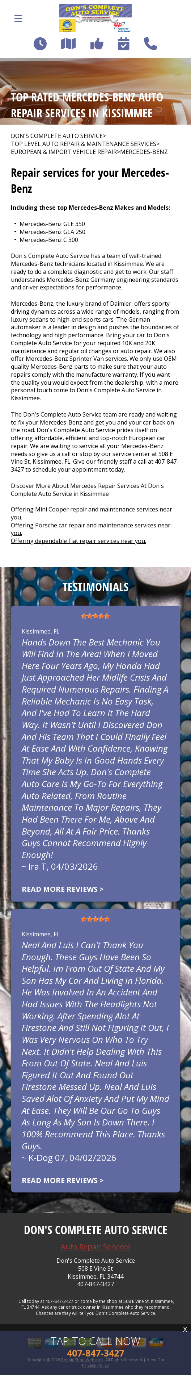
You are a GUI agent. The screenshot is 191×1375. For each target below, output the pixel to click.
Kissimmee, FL (41, 631)
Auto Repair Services (96, 1246)
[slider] (95, 616)
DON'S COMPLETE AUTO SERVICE (57, 136)
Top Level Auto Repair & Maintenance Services (83, 144)
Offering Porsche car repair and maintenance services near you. (90, 529)
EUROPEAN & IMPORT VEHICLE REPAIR (64, 152)
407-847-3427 (95, 1284)
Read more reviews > (62, 889)
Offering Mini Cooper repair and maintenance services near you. (91, 513)
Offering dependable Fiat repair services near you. (78, 541)
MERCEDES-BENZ (144, 152)
